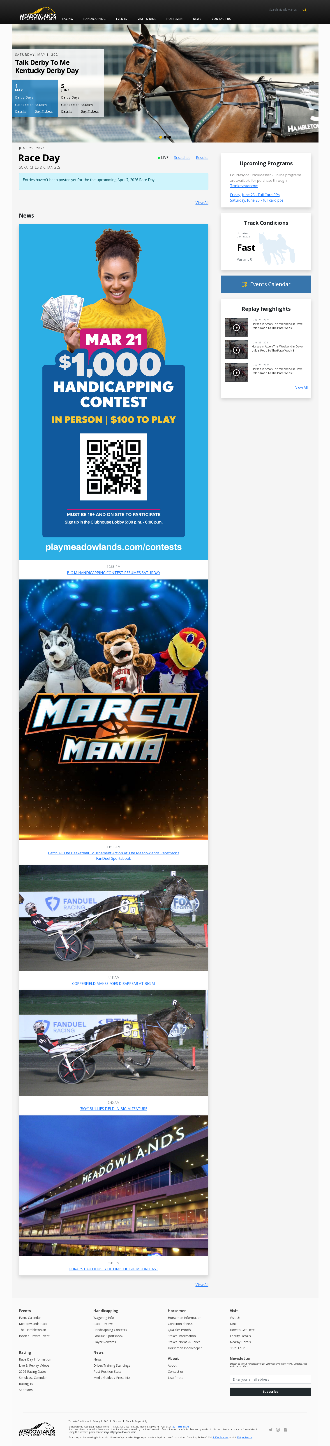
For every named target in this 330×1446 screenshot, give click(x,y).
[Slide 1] (160, 137)
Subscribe (270, 1391)
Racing (67, 19)
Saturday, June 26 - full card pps (257, 200)
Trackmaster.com (244, 185)
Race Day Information (35, 1359)
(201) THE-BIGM (180, 1426)
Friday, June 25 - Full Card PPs (255, 194)
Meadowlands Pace (33, 1324)
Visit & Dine (147, 19)
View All (202, 202)
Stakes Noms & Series (184, 1342)
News (197, 19)
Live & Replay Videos (34, 1365)
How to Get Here (242, 1330)
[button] (304, 9)
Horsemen (174, 19)
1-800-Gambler (220, 1437)
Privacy (96, 1421)
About (172, 1365)
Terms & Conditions (79, 1421)
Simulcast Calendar (33, 1377)
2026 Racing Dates (32, 1371)
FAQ (106, 1421)
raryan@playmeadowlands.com (120, 1432)
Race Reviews (103, 1324)
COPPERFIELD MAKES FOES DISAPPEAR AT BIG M (113, 983)
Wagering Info (103, 1317)
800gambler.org (245, 1437)
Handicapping (94, 19)
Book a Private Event (34, 1336)
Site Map (117, 1421)
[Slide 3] (169, 137)
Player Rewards (104, 1342)
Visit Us (235, 1317)
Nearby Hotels (240, 1342)
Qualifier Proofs (179, 1330)
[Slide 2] (165, 137)
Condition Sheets (180, 1324)
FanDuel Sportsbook (108, 1336)
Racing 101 (27, 1384)
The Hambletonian (32, 1330)
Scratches (182, 157)
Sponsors (26, 1390)
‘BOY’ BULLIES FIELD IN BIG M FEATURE (113, 1108)
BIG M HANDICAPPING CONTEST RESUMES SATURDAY (113, 572)
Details (20, 111)
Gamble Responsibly (136, 1421)
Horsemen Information (184, 1317)
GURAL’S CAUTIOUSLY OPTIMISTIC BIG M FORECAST (113, 1269)
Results (202, 157)
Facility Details (240, 1336)
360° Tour (237, 1348)
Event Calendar (30, 1317)
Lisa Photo (176, 1377)
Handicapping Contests (110, 1330)
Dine (233, 1324)
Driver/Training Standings (111, 1365)
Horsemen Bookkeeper (185, 1348)
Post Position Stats (107, 1371)
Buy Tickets (44, 111)
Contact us (221, 19)
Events (121, 19)
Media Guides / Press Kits (112, 1377)
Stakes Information (182, 1336)
